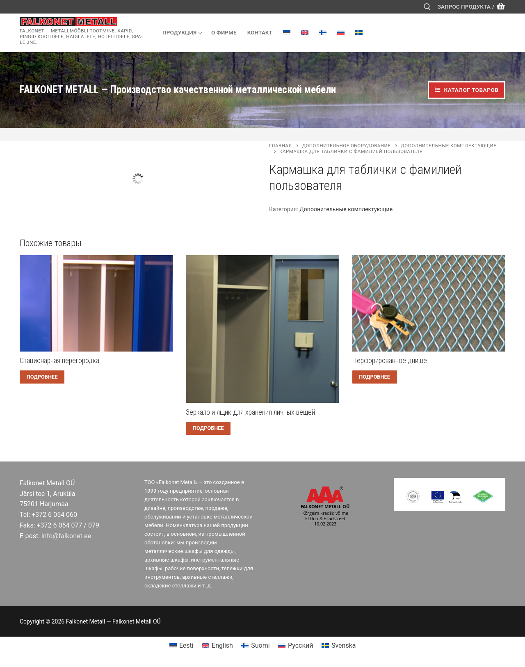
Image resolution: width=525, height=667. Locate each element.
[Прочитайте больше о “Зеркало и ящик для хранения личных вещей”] (208, 428)
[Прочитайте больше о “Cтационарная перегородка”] (42, 377)
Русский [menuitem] (300, 645)
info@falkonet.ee (66, 536)
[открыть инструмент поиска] (427, 7)
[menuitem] (287, 32)
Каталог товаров (466, 90)
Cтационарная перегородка (59, 360)
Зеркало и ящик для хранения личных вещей (250, 412)
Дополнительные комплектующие (346, 209)
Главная (280, 145)
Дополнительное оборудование (346, 145)
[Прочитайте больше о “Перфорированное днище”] (374, 377)
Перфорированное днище (389, 360)
